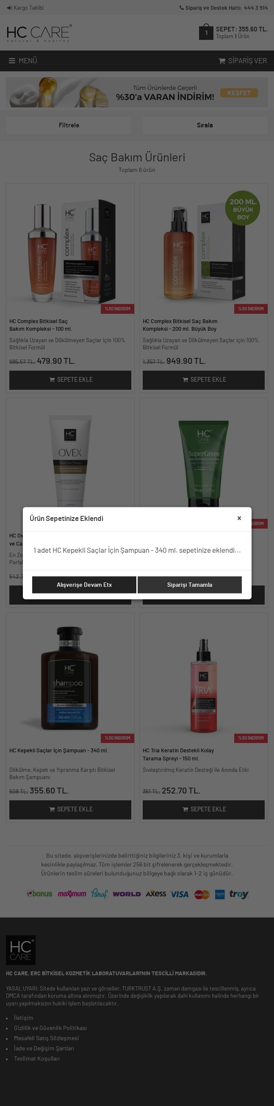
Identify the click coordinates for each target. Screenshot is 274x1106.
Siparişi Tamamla (189, 585)
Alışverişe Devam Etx (84, 585)
